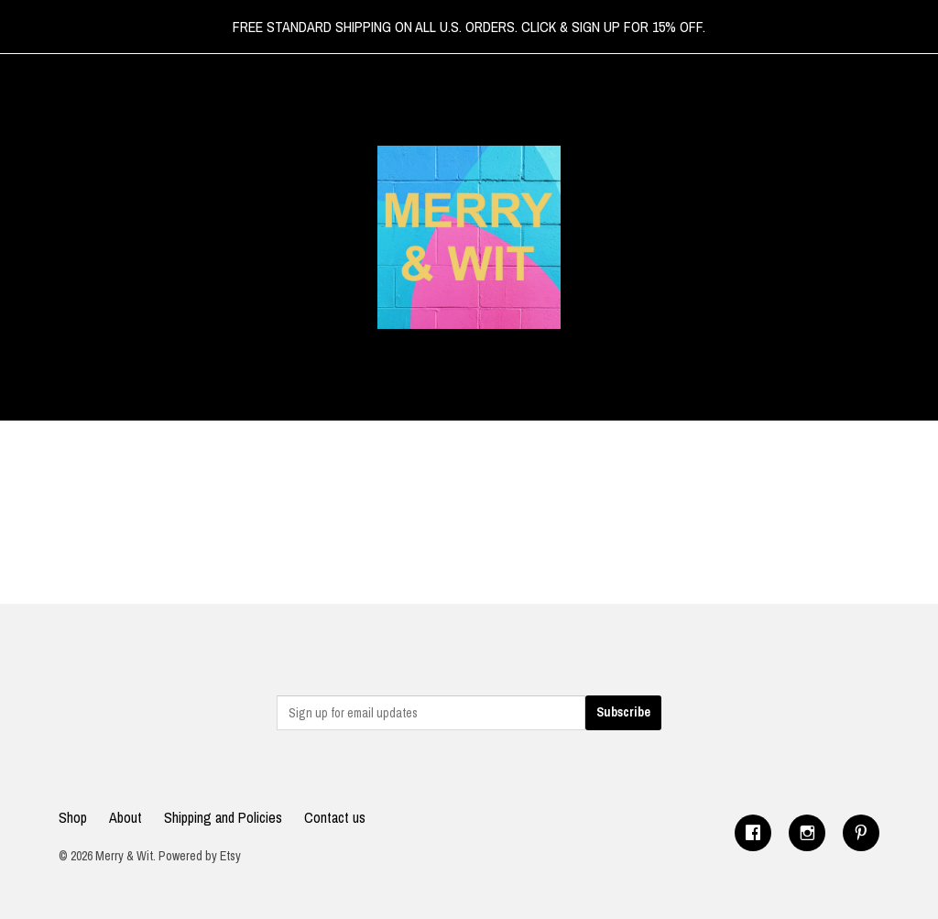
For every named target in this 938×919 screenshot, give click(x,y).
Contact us (334, 817)
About (125, 817)
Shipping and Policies (223, 817)
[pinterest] (861, 833)
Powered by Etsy (199, 856)
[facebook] (753, 833)
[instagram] (807, 833)
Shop (73, 817)
